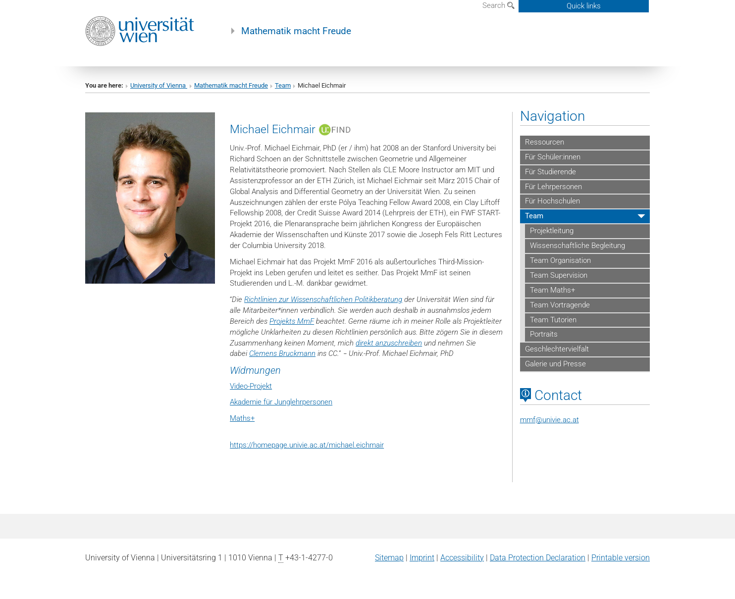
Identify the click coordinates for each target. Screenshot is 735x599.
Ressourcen (544, 142)
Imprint (422, 557)
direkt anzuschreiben (389, 343)
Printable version (620, 557)
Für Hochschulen (552, 201)
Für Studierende (550, 171)
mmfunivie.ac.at (549, 419)
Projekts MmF (291, 321)
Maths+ (242, 418)
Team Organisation (560, 260)
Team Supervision (558, 275)
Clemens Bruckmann (282, 353)
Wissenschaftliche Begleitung (577, 245)
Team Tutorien (553, 319)
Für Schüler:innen (552, 156)
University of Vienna (158, 85)
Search (498, 5)
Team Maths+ (552, 290)
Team (283, 85)
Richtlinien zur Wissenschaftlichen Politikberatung (323, 299)
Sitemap (389, 557)
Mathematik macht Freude (296, 31)
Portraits (544, 334)
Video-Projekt (251, 386)
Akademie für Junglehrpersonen (281, 402)
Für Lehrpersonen (553, 186)
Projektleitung (552, 230)
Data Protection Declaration (537, 557)
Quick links (584, 5)
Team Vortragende (560, 304)
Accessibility (462, 557)
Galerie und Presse (555, 363)
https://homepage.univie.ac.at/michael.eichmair (307, 445)
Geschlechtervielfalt (557, 349)
